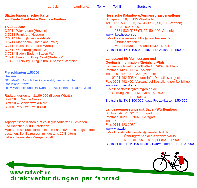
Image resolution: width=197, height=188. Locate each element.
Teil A (101, 6)
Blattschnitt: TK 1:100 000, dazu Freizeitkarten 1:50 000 (146, 50)
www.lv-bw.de (116, 128)
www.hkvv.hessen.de (121, 34)
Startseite (144, 6)
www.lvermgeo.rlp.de (121, 85)
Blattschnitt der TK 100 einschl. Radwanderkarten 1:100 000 (150, 144)
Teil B (117, 6)
